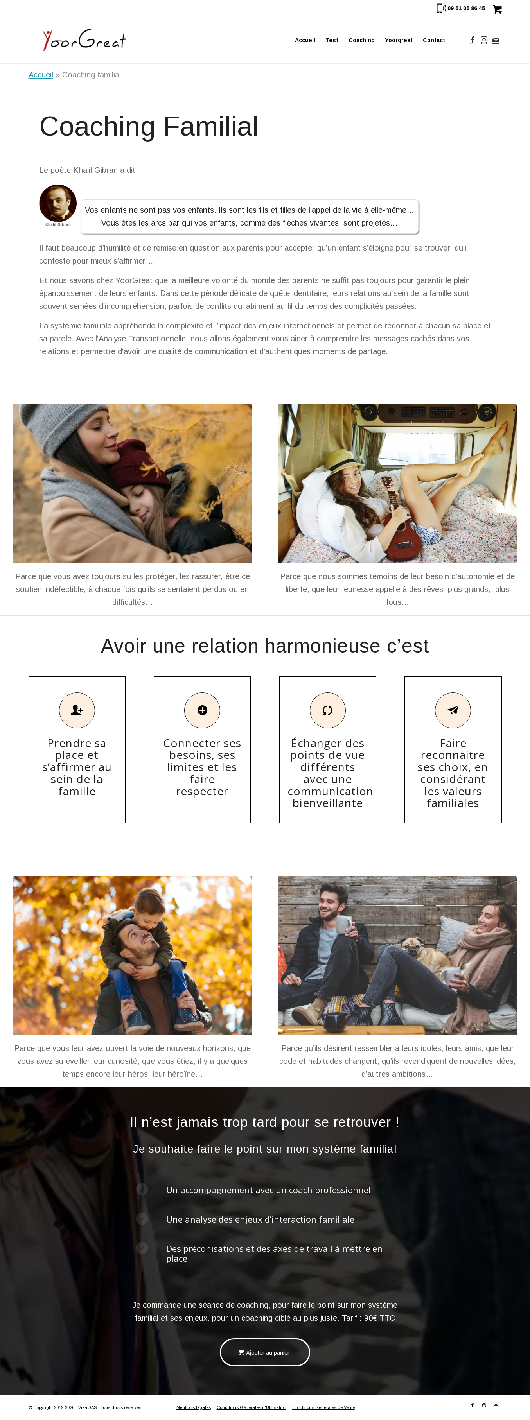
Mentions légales (193, 1407)
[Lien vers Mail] (496, 40)
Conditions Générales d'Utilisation (251, 1407)
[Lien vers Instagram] (484, 40)
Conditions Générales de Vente (323, 1407)
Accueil (41, 74)
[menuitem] (305, 40)
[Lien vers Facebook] (472, 40)
